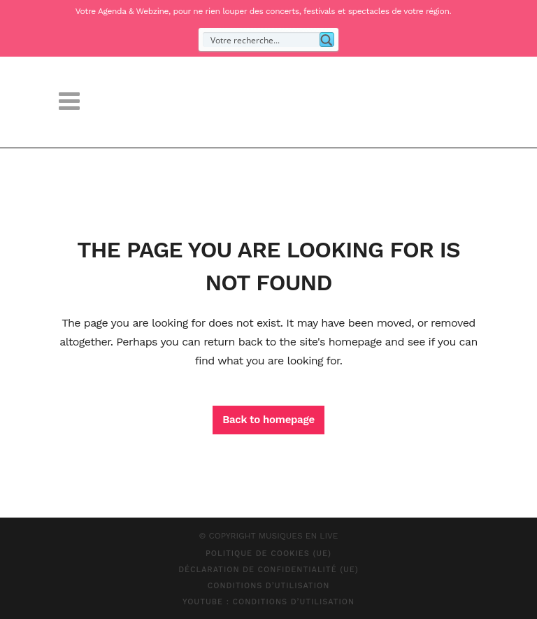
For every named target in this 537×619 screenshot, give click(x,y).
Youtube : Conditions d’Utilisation (268, 601)
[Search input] (261, 39)
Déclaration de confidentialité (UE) (268, 569)
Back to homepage (268, 419)
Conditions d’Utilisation (269, 585)
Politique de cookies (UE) (268, 553)
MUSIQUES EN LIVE (298, 536)
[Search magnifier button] (327, 39)
